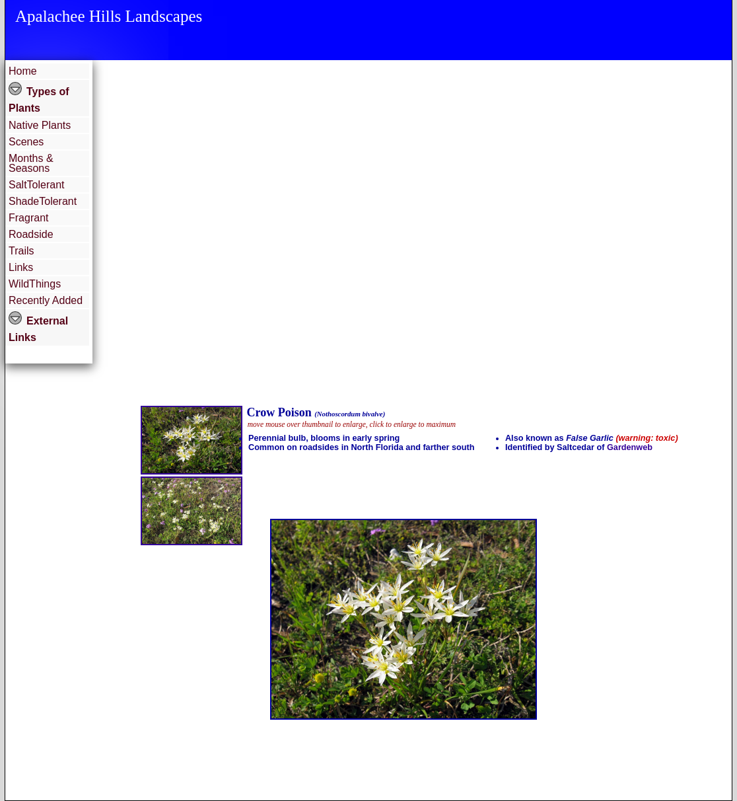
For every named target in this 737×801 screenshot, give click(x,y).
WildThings (35, 283)
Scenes (26, 141)
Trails (21, 250)
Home (23, 71)
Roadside (31, 234)
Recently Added (46, 300)
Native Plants (40, 125)
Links (21, 267)
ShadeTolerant (43, 201)
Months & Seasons (31, 163)
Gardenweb (629, 447)
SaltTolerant (37, 184)
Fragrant (28, 217)
